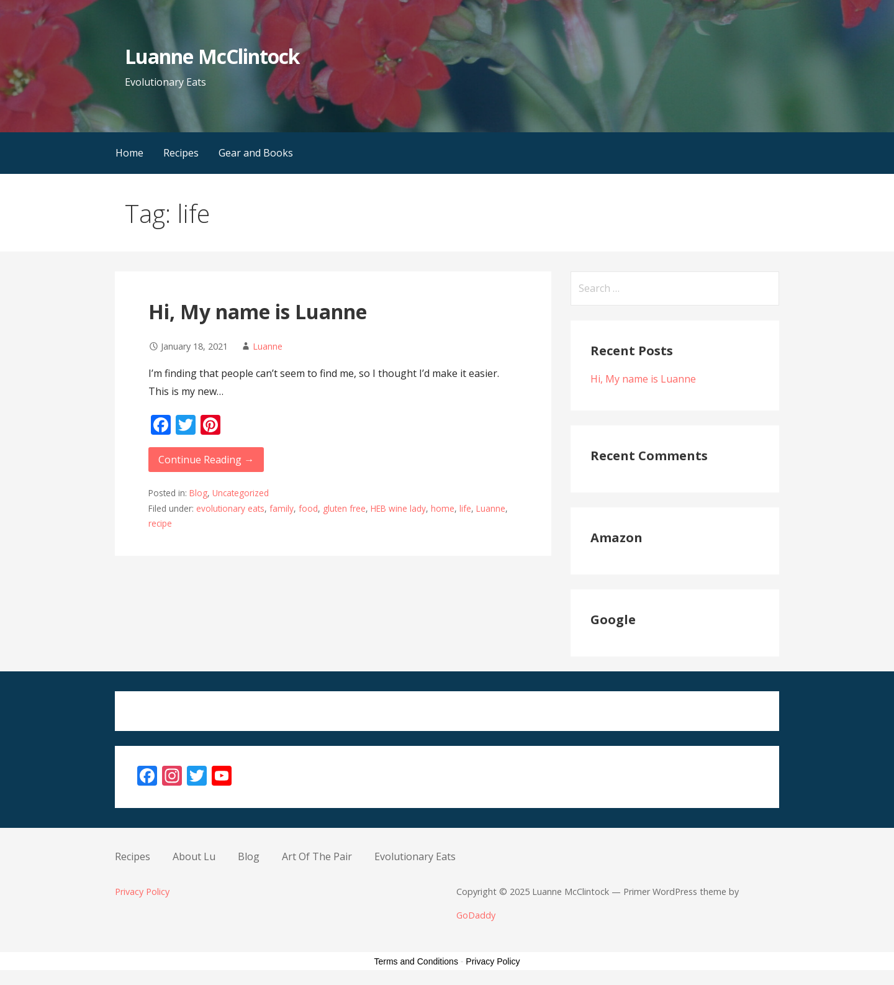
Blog (198, 493)
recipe (160, 523)
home (442, 508)
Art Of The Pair (317, 856)
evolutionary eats (230, 508)
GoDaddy (475, 915)
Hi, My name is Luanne (257, 311)
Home (129, 153)
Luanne (267, 346)
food (308, 508)
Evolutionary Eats (415, 856)
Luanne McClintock (212, 56)
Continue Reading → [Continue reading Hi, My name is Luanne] (206, 459)
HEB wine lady (398, 508)
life (465, 508)
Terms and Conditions (416, 961)
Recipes (181, 153)
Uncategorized (240, 493)
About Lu (194, 856)
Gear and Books (256, 153)
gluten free (344, 508)
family (281, 508)
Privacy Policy (142, 891)
